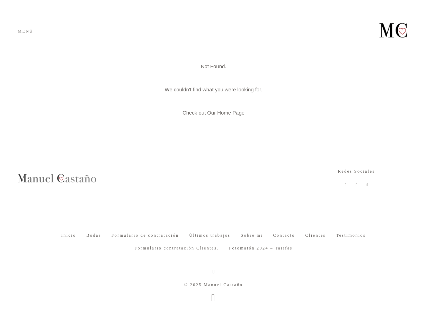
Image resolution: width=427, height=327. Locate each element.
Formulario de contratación (145, 235)
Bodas (93, 235)
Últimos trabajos (209, 235)
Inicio (68, 235)
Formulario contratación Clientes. (176, 248)
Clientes (315, 235)
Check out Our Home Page (213, 113)
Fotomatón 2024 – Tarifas (260, 248)
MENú (25, 31)
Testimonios (351, 235)
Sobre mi (252, 235)
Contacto (284, 235)
